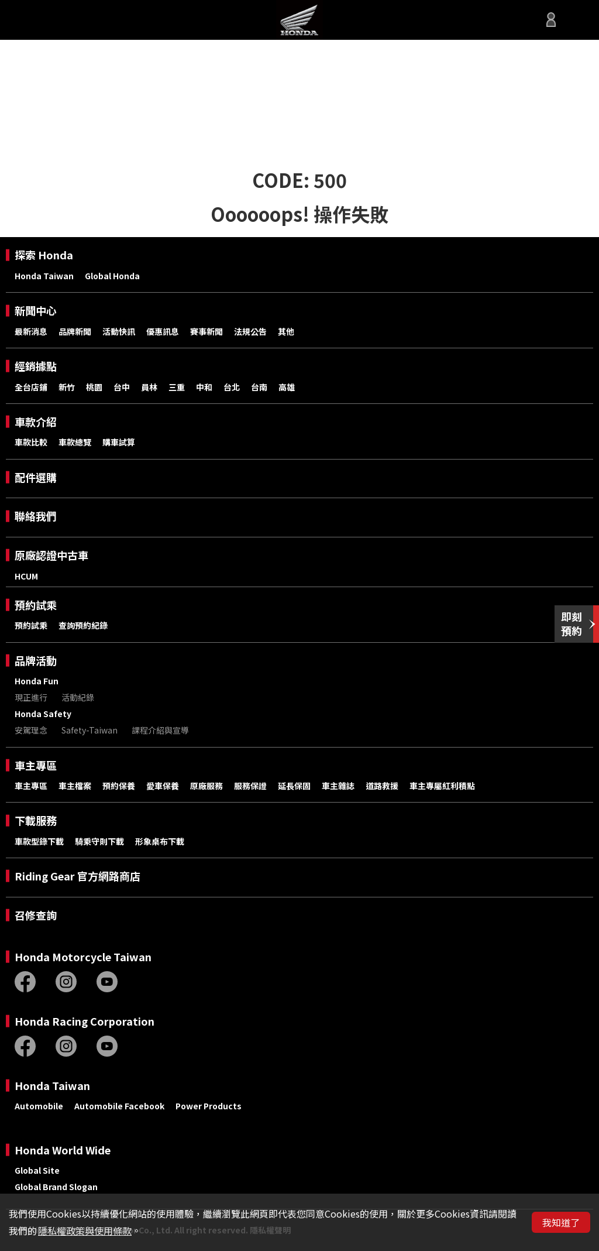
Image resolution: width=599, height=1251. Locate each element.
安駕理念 (31, 730)
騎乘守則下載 (99, 841)
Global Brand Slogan (56, 1186)
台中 (121, 387)
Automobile (39, 1106)
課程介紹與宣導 (160, 730)
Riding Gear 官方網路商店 (77, 876)
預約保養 (118, 785)
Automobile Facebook (119, 1106)
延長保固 (294, 785)
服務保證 (250, 785)
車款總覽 (74, 442)
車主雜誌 (338, 785)
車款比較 (31, 442)
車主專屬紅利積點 (442, 785)
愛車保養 (162, 785)
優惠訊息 (162, 331)
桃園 (94, 387)
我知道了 (561, 1222)
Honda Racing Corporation (84, 1021)
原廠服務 (206, 785)
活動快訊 (118, 331)
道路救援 (382, 785)
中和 (204, 387)
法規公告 (250, 331)
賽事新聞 (206, 331)
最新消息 (31, 331)
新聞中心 (36, 310)
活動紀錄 (77, 697)
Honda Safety (43, 713)
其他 (286, 331)
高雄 (286, 387)
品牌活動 (36, 660)
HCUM (26, 576)
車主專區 (36, 765)
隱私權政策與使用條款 (85, 1230)
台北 (231, 387)
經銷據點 (36, 366)
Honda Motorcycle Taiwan (83, 957)
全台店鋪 (31, 387)
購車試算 (118, 442)
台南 (259, 387)
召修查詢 (36, 915)
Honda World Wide (63, 1150)
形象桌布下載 (159, 841)
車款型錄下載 (39, 841)
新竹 (66, 387)
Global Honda (112, 275)
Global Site (37, 1170)
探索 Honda (44, 255)
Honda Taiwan (44, 275)
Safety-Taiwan (89, 730)
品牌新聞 (74, 331)
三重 (176, 387)
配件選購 (36, 477)
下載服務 (36, 820)
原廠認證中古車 (51, 555)
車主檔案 (74, 785)
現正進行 (31, 697)
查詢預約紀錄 (83, 625)
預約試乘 (36, 605)
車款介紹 (36, 422)
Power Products (208, 1106)
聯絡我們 (36, 516)
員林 (149, 387)
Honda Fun (36, 681)
